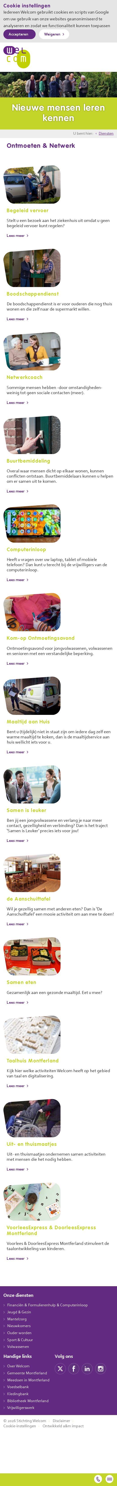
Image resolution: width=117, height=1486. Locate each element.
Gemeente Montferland (27, 1390)
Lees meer (17, 242)
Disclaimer (65, 1462)
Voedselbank (18, 1404)
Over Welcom (19, 1384)
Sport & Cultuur (21, 1357)
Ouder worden (20, 1350)
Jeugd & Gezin (20, 1329)
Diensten (106, 140)
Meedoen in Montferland (29, 1397)
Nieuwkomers (19, 1343)
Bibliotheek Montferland (28, 1418)
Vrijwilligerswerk (21, 1425)
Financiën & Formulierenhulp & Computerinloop (49, 1323)
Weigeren (55, 41)
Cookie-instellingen (20, 1467)
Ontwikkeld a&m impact (65, 1467)
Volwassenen (19, 1364)
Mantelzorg (17, 1336)
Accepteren (19, 41)
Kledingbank (18, 1411)
